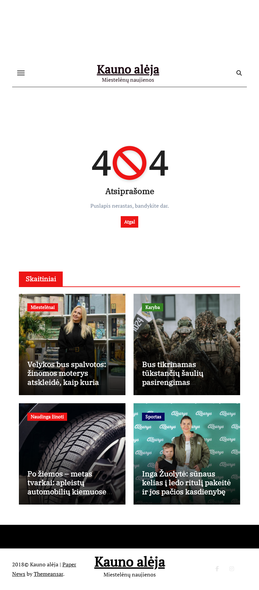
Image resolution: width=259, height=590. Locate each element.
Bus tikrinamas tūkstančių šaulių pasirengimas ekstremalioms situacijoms (172, 382)
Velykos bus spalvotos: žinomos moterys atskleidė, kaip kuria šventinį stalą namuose (68, 377)
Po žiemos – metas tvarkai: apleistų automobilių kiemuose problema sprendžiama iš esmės (71, 491)
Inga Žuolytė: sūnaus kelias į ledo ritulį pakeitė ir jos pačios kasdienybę (186, 482)
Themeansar (48, 574)
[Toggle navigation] (21, 73)
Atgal (129, 222)
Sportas (153, 416)
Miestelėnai (43, 307)
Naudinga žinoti (47, 416)
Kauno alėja (128, 69)
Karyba (152, 307)
